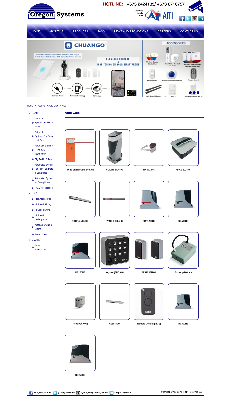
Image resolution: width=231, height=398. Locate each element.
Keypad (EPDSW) (115, 272)
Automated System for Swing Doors (44, 180)
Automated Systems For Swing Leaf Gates (44, 136)
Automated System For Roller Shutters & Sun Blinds (44, 169)
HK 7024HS (149, 169)
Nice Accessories (43, 199)
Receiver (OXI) (80, 323)
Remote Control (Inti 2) (149, 323)
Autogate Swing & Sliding (43, 227)
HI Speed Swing (42, 210)
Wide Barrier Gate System (80, 169)
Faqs (101, 31)
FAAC (35, 113)
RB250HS (80, 272)
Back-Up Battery (183, 272)
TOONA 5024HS (80, 221)
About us (56, 31)
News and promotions (131, 31)
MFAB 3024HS (183, 169)
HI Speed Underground (41, 217)
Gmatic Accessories (41, 247)
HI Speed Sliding (43, 204)
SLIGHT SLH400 (114, 169)
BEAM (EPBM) (148, 272)
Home (36, 31)
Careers (164, 31)
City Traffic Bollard (43, 159)
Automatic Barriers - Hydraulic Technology (44, 149)
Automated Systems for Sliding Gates (44, 122)
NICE (34, 193)
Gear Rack (114, 323)
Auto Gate (53, 105)
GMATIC (36, 240)
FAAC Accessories (44, 188)
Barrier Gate (41, 234)
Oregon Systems (55, 13)
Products (80, 31)
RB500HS (183, 221)
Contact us (189, 31)
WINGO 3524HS (115, 221)
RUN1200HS (149, 221)
